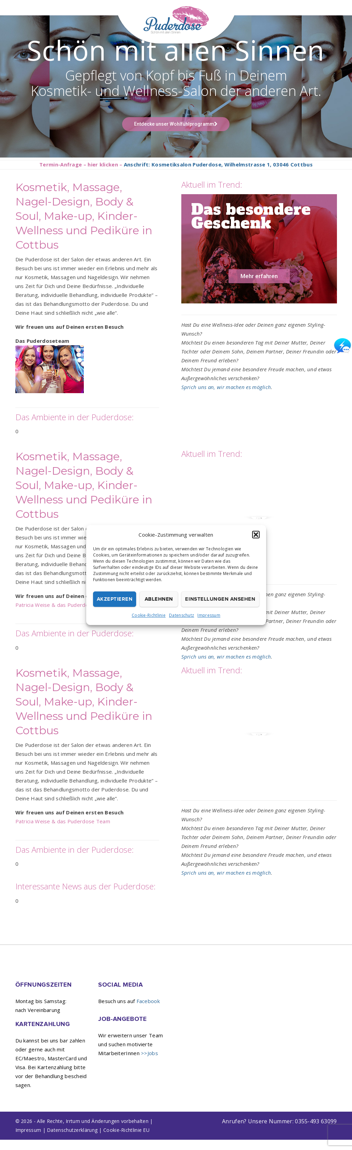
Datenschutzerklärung (72, 1140)
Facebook (148, 1011)
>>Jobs (149, 1063)
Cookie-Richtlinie (149, 615)
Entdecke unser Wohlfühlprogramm (176, 134)
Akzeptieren (115, 599)
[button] (255, 534)
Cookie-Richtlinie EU (126, 1140)
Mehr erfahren (259, 286)
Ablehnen (159, 599)
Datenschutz (181, 615)
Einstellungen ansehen (220, 599)
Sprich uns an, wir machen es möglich (226, 397)
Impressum (208, 615)
